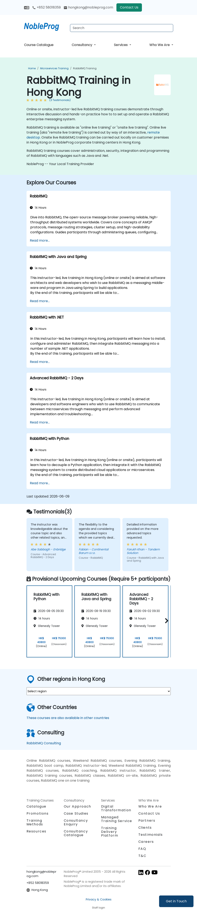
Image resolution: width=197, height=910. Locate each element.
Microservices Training (54, 68)
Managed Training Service (116, 819)
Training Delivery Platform (109, 832)
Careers (146, 841)
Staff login (98, 907)
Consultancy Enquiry (76, 822)
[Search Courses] (121, 28)
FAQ (142, 848)
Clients (145, 827)
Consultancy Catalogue (76, 833)
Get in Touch (176, 901)
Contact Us (129, 7)
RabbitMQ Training (85, 68)
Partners (146, 820)
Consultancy (82, 45)
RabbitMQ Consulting (44, 743)
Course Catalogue (38, 45)
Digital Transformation (116, 808)
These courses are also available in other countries (68, 717)
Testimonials (150, 834)
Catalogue (36, 806)
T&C (142, 855)
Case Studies (76, 813)
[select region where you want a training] (99, 691)
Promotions (38, 813)
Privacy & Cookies (98, 899)
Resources (36, 831)
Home (32, 68)
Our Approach (77, 806)
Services (121, 45)
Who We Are (159, 45)
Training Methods (35, 822)
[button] (165, 620)
